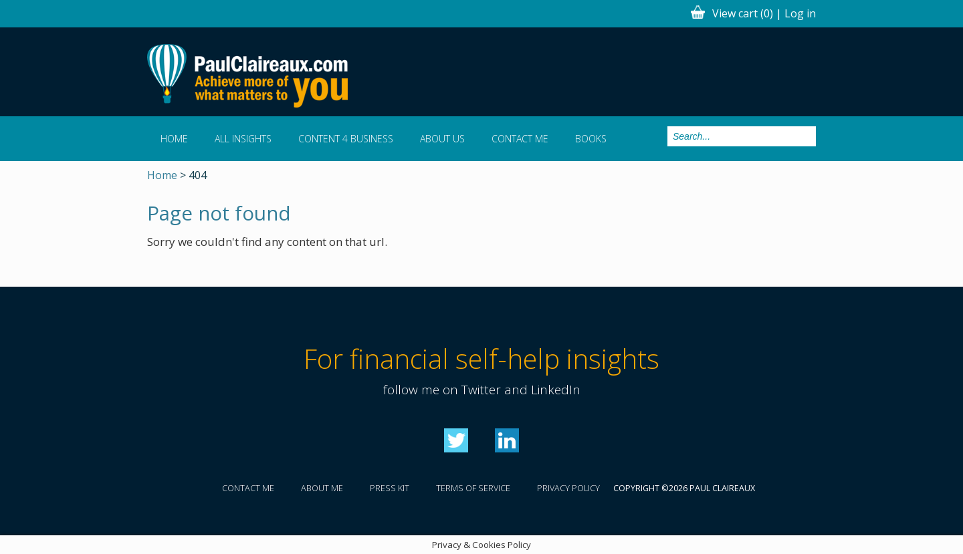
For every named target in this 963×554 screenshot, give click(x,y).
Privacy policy (568, 488)
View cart (742, 13)
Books (591, 138)
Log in (800, 13)
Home (174, 138)
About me (322, 488)
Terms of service (473, 488)
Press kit (389, 488)
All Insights (243, 138)
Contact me (520, 138)
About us (442, 138)
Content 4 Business (345, 138)
